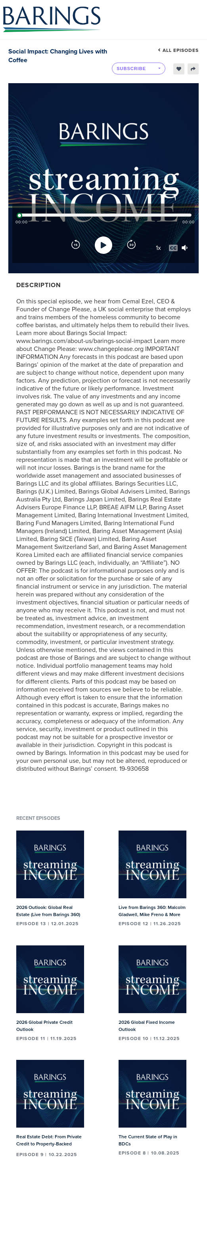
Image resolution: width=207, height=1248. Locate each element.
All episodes (178, 50)
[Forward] (131, 245)
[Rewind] (75, 245)
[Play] (103, 245)
